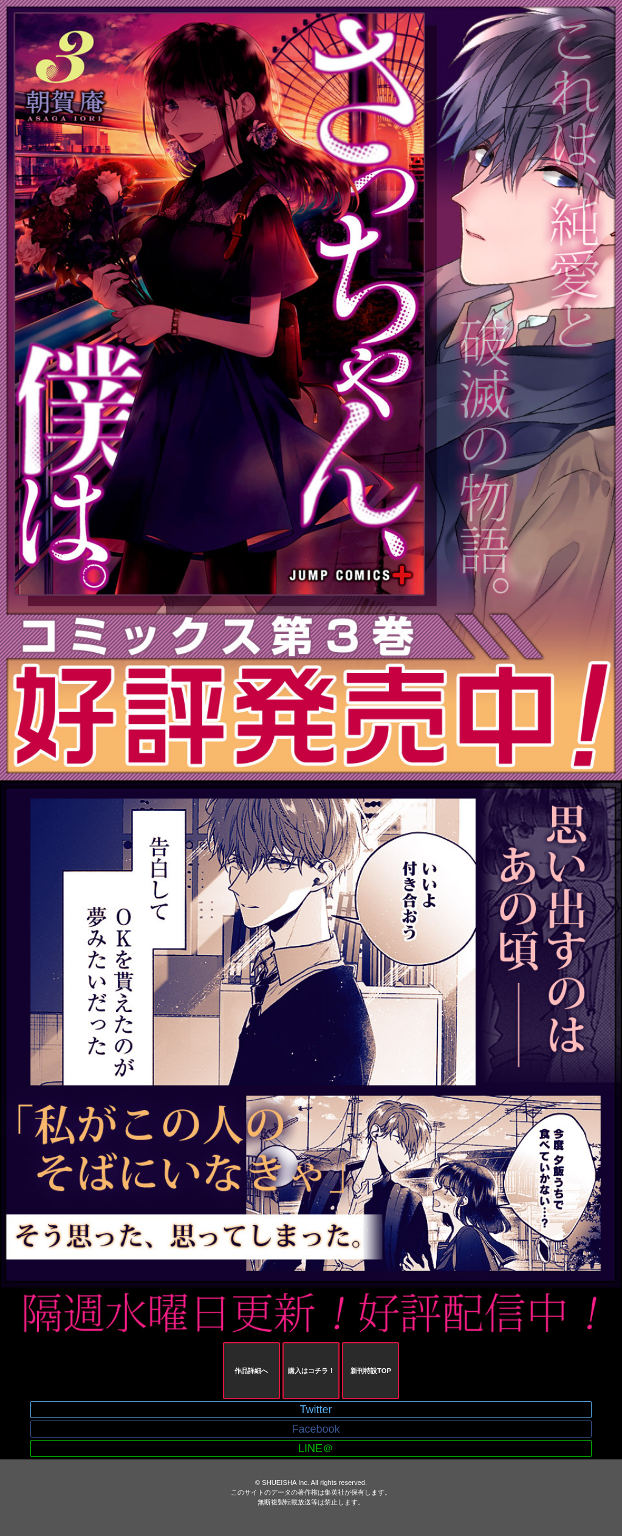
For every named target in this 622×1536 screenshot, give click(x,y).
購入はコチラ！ (311, 1370)
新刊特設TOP (370, 1370)
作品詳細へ (251, 1370)
